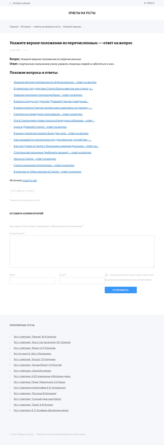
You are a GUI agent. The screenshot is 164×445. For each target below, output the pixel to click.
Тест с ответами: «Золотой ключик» (32, 370)
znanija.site (30, 180)
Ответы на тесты (82, 13)
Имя (12, 275)
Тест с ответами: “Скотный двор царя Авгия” (38, 399)
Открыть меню (21, 3)
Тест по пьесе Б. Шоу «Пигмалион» (32, 353)
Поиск (149, 3)
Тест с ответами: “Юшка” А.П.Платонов (34, 348)
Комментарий (17, 233)
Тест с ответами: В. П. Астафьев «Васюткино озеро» (41, 410)
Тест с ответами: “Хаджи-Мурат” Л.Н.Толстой (38, 365)
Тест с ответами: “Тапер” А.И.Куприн (33, 404)
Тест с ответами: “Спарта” (22, 191)
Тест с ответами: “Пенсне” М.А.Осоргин (35, 336)
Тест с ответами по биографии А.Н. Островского (40, 387)
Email (62, 275)
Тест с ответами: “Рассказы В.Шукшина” (35, 393)
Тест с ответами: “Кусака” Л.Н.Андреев (34, 359)
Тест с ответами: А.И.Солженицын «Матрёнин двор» (42, 376)
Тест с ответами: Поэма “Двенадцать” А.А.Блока (39, 382)
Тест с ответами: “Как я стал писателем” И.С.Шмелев (42, 342)
